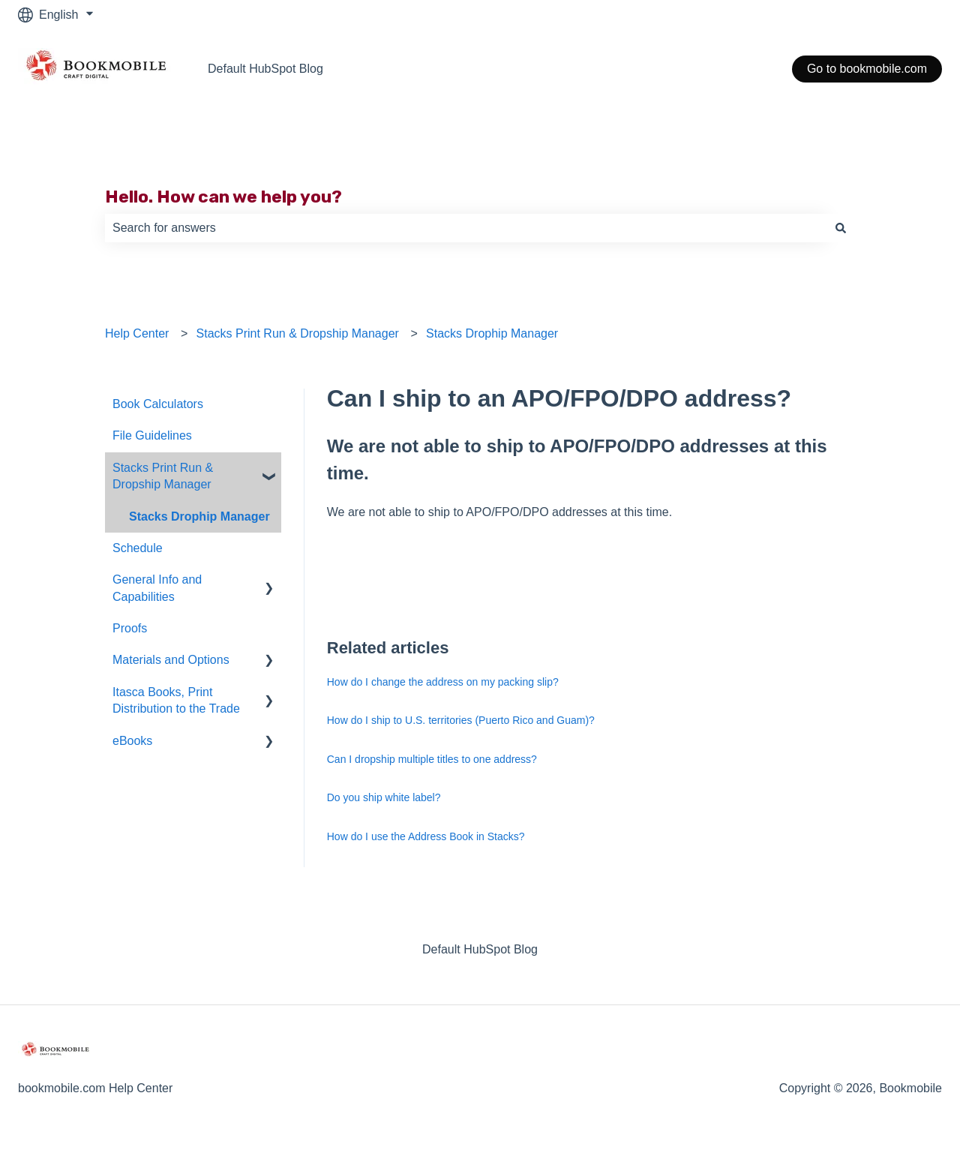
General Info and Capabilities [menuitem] (157, 587)
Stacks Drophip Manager (492, 333)
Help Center (137, 333)
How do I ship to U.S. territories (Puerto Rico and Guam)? (461, 720)
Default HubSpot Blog (265, 68)
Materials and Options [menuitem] (171, 659)
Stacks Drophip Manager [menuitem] (199, 516)
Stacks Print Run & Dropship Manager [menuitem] (162, 476)
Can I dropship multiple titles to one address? (432, 759)
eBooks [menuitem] (132, 740)
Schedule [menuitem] (137, 548)
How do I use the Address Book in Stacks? (426, 836)
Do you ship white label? (384, 797)
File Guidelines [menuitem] (152, 435)
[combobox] (465, 228)
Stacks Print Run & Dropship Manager (297, 333)
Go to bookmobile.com (867, 68)
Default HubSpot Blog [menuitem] (480, 949)
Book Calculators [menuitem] (157, 404)
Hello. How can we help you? (223, 196)
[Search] (840, 228)
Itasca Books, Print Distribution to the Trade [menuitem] (176, 700)
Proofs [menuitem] (129, 628)
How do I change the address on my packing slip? (443, 682)
